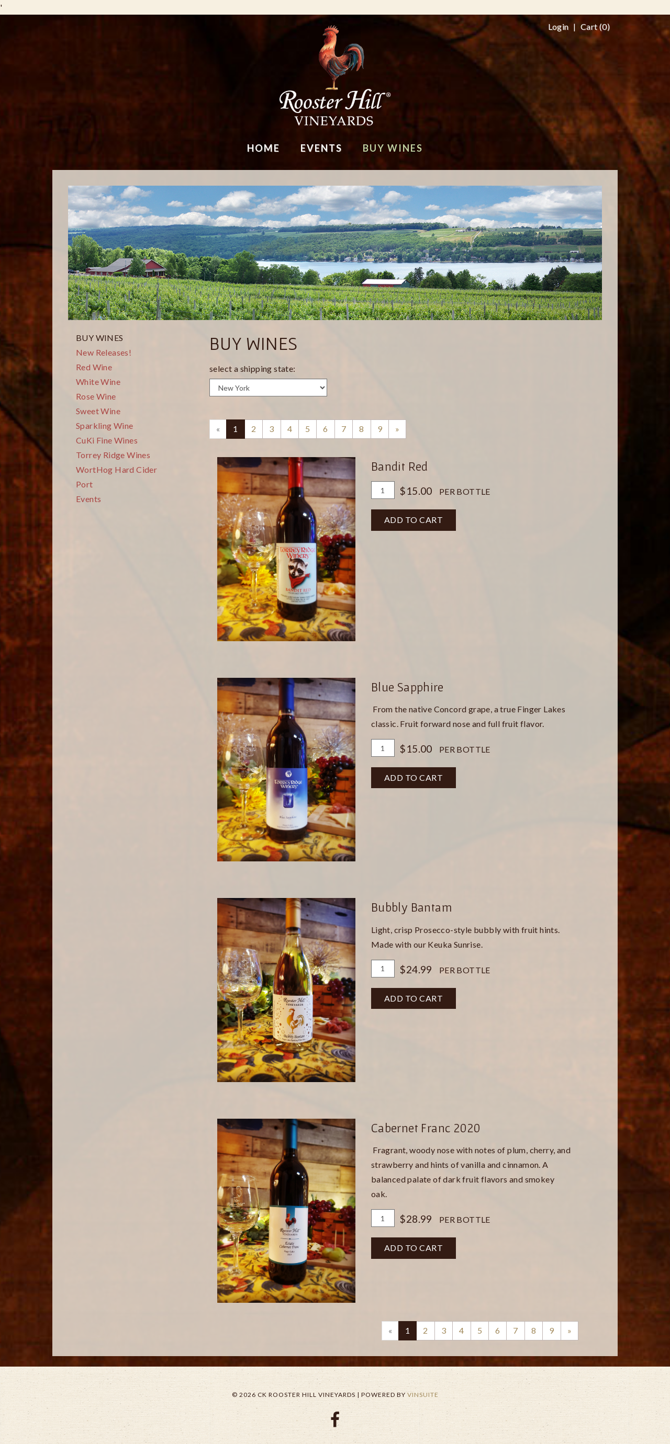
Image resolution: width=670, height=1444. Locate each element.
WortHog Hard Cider (116, 469)
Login (558, 26)
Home (263, 148)
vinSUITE (423, 1394)
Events (88, 499)
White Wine (98, 381)
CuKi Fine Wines (107, 440)
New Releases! (103, 352)
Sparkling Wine (104, 425)
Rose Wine (96, 396)
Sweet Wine (98, 411)
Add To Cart (413, 520)
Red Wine (94, 367)
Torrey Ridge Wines (113, 455)
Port (84, 484)
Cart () (595, 26)
